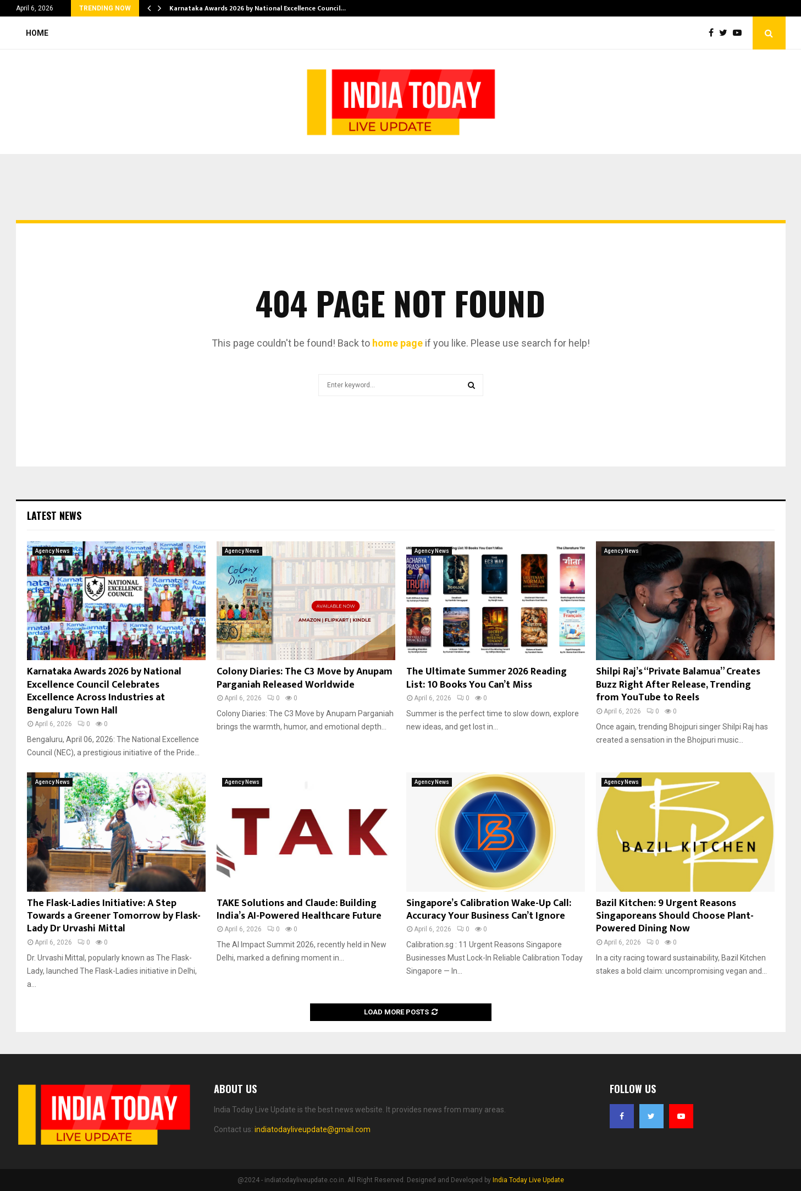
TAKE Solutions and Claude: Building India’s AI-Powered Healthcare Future (299, 909)
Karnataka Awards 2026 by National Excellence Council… (257, 8)
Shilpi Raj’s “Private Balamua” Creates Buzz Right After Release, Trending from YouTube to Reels (678, 684)
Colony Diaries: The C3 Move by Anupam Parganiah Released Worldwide (305, 678)
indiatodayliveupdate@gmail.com (313, 1129)
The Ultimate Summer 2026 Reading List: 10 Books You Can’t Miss (486, 678)
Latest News (54, 515)
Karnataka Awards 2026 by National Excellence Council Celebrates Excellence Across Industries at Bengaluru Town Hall (104, 690)
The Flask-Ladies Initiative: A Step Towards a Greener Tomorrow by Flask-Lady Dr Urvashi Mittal (114, 916)
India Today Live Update (528, 1180)
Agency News (52, 551)
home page (397, 343)
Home (37, 33)
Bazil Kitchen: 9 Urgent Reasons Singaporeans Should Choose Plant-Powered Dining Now (675, 916)
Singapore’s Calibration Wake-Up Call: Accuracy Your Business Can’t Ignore (488, 909)
